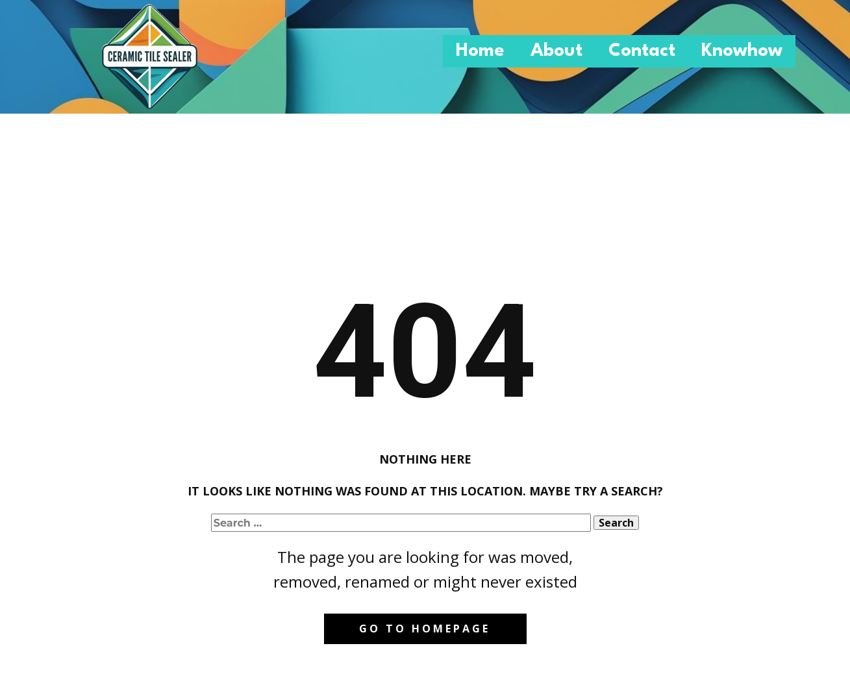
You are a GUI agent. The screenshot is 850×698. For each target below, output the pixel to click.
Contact (641, 51)
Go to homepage (424, 628)
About (556, 51)
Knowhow (741, 51)
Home (480, 51)
